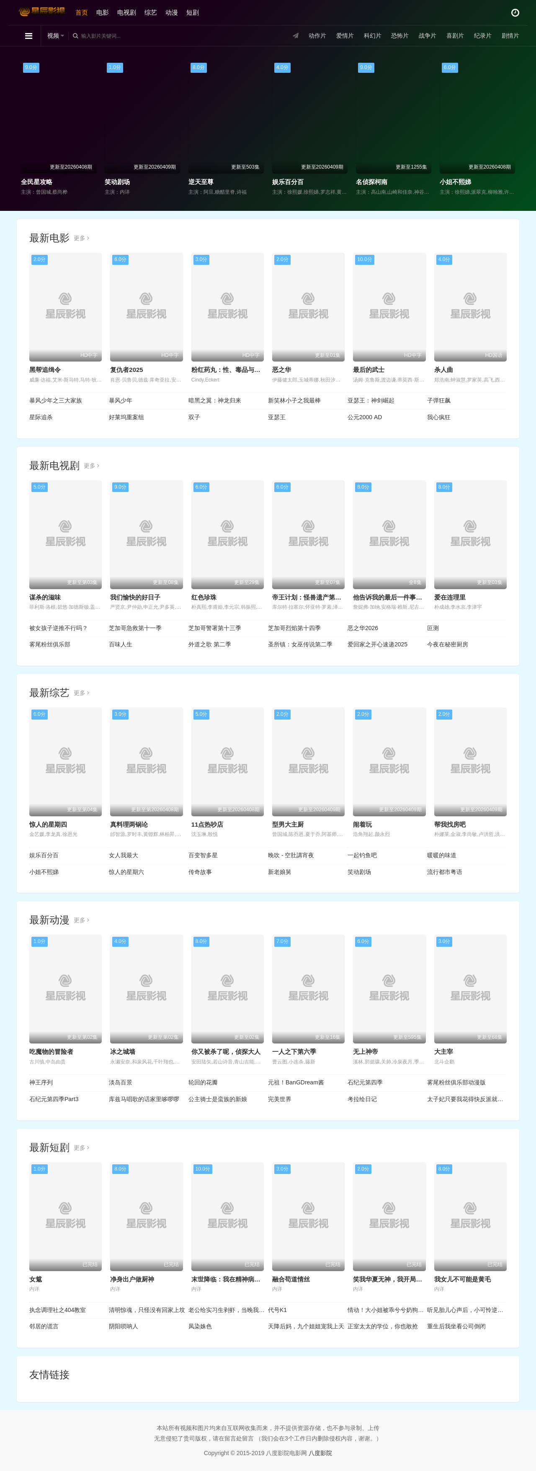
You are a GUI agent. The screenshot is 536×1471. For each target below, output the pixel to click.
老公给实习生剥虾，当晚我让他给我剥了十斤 (228, 1310)
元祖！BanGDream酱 (296, 1082)
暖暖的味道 (441, 855)
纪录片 (483, 35)
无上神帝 (365, 1051)
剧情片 (510, 35)
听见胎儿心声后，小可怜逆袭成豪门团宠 (467, 1310)
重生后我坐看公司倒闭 (456, 1326)
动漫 (171, 12)
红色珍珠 (203, 597)
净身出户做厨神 (132, 1279)
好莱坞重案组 (126, 417)
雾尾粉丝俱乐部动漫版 (456, 1082)
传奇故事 (200, 872)
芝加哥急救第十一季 (135, 628)
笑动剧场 (117, 181)
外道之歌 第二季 (209, 644)
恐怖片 (400, 35)
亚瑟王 (277, 417)
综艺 (150, 12)
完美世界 (279, 1099)
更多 (81, 238)
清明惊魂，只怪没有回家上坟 (147, 1310)
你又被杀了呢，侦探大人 (225, 1051)
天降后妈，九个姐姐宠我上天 (306, 1326)
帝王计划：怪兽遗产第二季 (310, 597)
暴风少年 (120, 400)
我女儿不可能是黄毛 (462, 1279)
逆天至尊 (201, 181)
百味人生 (120, 644)
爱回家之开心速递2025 (377, 644)
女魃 (35, 1279)
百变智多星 (203, 855)
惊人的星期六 (126, 872)
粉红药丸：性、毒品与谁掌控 (232, 369)
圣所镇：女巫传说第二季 (300, 644)
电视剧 (126, 12)
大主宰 (443, 1051)
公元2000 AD (365, 417)
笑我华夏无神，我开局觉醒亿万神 (400, 1279)
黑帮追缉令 (45, 369)
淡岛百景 (120, 1082)
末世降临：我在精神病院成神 (232, 1279)
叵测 (433, 628)
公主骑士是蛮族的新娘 (217, 1099)
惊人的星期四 (48, 824)
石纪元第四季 (365, 1082)
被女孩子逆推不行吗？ (58, 628)
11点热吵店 (207, 824)
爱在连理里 (450, 597)
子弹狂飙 (439, 400)
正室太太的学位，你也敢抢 (383, 1326)
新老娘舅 (279, 872)
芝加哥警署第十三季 (214, 628)
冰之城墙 (122, 1051)
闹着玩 (362, 824)
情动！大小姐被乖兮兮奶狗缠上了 (387, 1310)
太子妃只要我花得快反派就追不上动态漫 (467, 1099)
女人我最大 (123, 855)
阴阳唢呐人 (123, 1326)
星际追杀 (41, 417)
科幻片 (372, 35)
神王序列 (41, 1082)
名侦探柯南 (371, 181)
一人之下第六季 (294, 1051)
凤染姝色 (200, 1326)
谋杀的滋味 (45, 597)
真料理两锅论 (129, 824)
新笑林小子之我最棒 (294, 400)
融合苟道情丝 (291, 1279)
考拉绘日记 (362, 1099)
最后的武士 (368, 369)
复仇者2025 (126, 369)
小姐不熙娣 (455, 181)
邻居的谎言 (44, 1326)
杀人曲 (443, 369)
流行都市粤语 (444, 872)
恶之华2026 (363, 628)
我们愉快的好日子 (135, 597)
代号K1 (277, 1310)
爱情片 (345, 35)
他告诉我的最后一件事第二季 (394, 597)
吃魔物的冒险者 (51, 1051)
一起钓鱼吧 (362, 855)
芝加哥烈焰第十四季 (294, 628)
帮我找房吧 (450, 824)
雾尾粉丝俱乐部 (49, 644)
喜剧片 (455, 35)
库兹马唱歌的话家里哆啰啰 (144, 1099)
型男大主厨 (288, 824)
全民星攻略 (36, 181)
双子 (194, 417)
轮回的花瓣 (203, 1082)
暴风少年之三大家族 (55, 400)
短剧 (192, 12)
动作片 (317, 35)
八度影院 (320, 1453)
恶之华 (281, 369)
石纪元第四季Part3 (53, 1099)
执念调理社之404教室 (57, 1310)
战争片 (427, 35)
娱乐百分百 (288, 181)
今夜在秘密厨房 (447, 644)
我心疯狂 (439, 417)
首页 (81, 12)
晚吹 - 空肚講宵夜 (291, 855)
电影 (102, 12)
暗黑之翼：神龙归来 (214, 400)
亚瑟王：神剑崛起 (371, 400)
